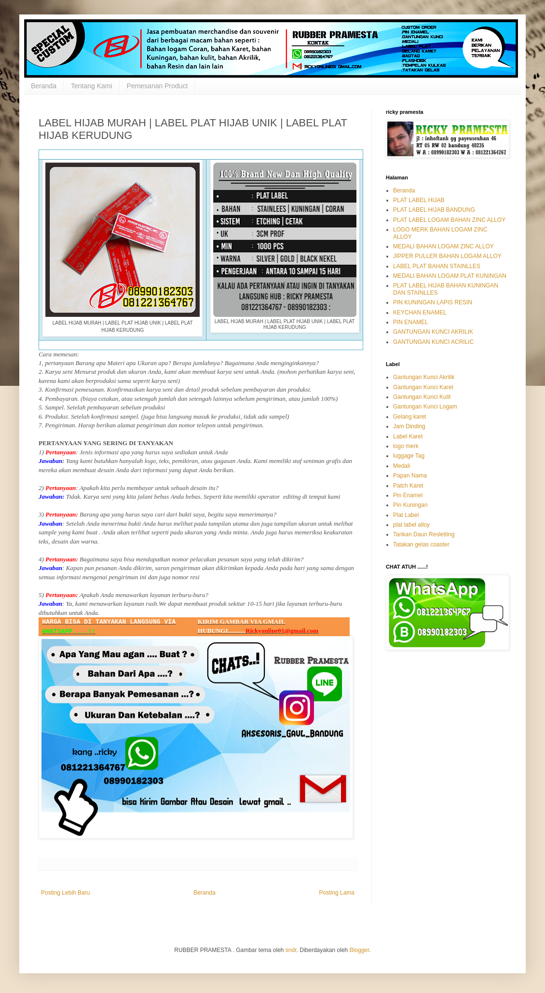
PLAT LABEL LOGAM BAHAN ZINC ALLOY (449, 220)
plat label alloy (411, 524)
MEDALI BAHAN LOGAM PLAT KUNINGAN (449, 275)
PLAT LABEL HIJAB (419, 200)
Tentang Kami (91, 86)
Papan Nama (410, 475)
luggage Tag (408, 455)
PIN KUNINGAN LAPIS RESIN (432, 302)
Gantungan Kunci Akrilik (423, 377)
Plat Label (406, 515)
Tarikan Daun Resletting (423, 534)
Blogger (359, 950)
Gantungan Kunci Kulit (421, 397)
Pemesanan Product (157, 86)
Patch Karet (408, 485)
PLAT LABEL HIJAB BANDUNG (434, 209)
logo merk (406, 446)
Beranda (43, 86)
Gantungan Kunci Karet (423, 387)
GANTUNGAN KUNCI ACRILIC (433, 342)
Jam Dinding (409, 426)
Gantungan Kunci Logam (425, 406)
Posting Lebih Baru (65, 892)
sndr (291, 950)
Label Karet (407, 436)
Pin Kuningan (410, 505)
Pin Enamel (407, 495)
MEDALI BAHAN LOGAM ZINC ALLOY (443, 246)
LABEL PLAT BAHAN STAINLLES (436, 266)
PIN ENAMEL (410, 322)
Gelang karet (409, 416)
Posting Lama (336, 892)
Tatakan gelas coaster (421, 544)
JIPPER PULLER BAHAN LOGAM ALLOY (447, 256)
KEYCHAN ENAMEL (420, 312)
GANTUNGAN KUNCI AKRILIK (433, 331)
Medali (401, 465)
